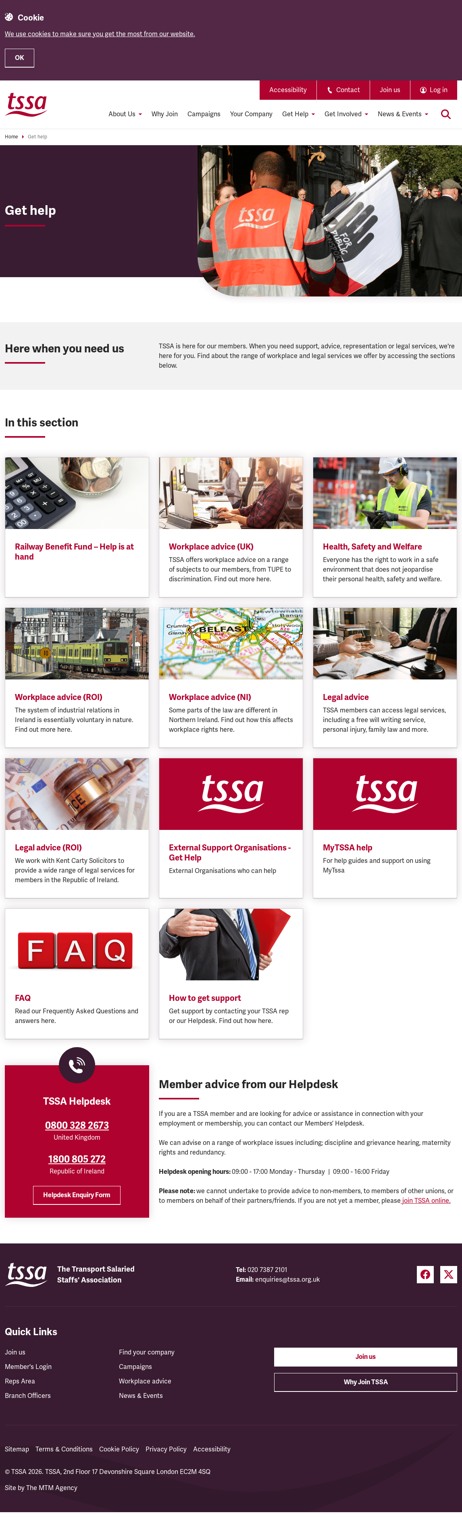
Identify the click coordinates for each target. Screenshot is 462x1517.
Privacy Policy (166, 1449)
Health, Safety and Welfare (372, 547)
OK (19, 58)
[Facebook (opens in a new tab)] (425, 1274)
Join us (390, 90)
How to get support (205, 998)
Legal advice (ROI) (48, 848)
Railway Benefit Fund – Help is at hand (74, 552)
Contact (343, 90)
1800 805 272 (77, 1159)
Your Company (251, 114)
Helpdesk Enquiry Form (76, 1195)
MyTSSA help (348, 848)
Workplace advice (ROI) (58, 697)
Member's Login (28, 1367)
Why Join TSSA (366, 1382)
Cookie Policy (119, 1449)
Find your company (147, 1352)
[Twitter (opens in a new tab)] (448, 1274)
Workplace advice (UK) (211, 547)
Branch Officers (28, 1396)
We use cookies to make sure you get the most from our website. (100, 34)
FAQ (23, 998)
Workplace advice (145, 1381)
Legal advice (346, 697)
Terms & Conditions (64, 1449)
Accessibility (288, 90)
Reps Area (20, 1381)
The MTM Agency (51, 1488)
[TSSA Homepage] (26, 105)
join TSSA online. (426, 1201)
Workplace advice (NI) (210, 697)
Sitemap (17, 1449)
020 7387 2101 (267, 1270)
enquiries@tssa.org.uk (287, 1280)
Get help (37, 137)
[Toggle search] (446, 114)
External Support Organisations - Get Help (230, 853)
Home (11, 137)
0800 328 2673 (77, 1126)
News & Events (141, 1396)
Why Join (165, 114)
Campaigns (204, 114)
